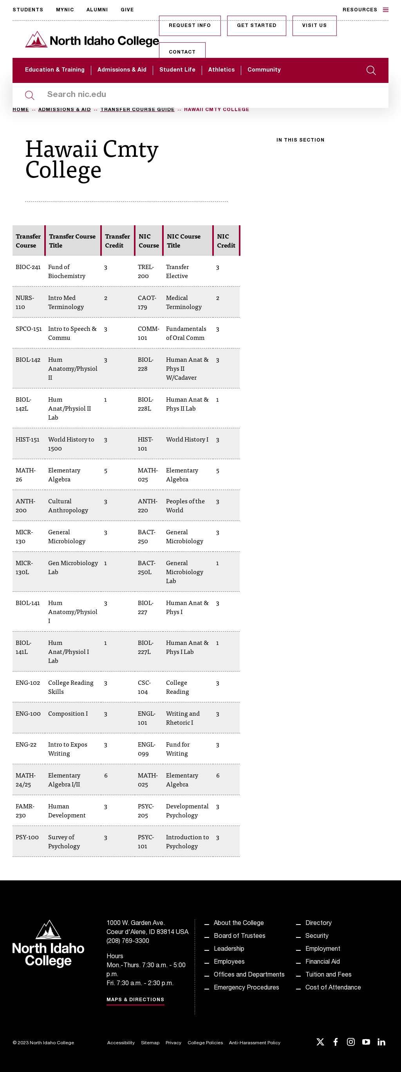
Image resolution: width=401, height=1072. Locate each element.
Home (21, 110)
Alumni (97, 10)
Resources (365, 10)
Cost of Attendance (333, 988)
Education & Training (55, 70)
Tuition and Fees (328, 975)
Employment (322, 949)
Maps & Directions (135, 1000)
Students (28, 10)
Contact (182, 52)
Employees (229, 962)
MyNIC (65, 10)
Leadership (229, 949)
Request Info (190, 25)
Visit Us (314, 25)
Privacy (173, 1043)
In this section (300, 140)
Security (317, 937)
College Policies (205, 1043)
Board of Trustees (240, 937)
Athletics (221, 70)
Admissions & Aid (122, 70)
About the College (239, 924)
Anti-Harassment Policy (254, 1043)
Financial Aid (322, 962)
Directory (318, 924)
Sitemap (150, 1043)
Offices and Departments (249, 975)
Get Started (256, 25)
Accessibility (121, 1043)
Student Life (177, 70)
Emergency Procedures (246, 988)
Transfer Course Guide (137, 110)
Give (127, 10)
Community (263, 70)
